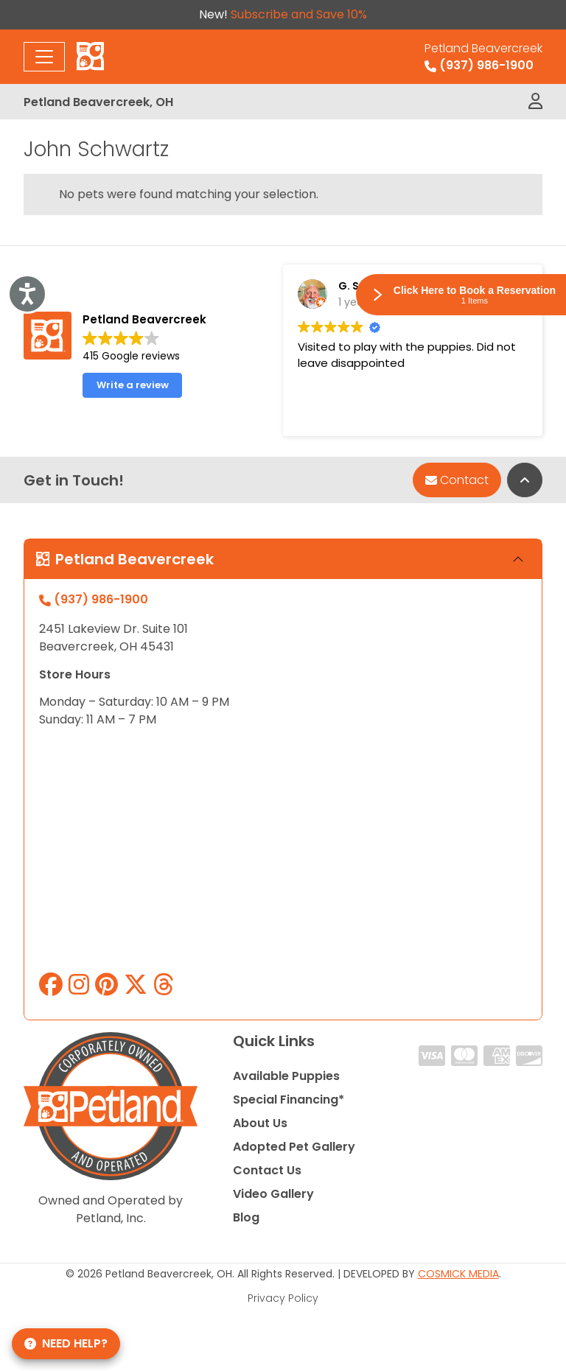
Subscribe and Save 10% (299, 14)
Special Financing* (288, 1099)
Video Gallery (273, 1193)
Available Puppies (286, 1075)
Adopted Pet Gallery (294, 1146)
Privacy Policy (283, 1298)
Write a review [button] (133, 385)
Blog (246, 1217)
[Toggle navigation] (44, 56)
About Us (260, 1123)
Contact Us (267, 1170)
